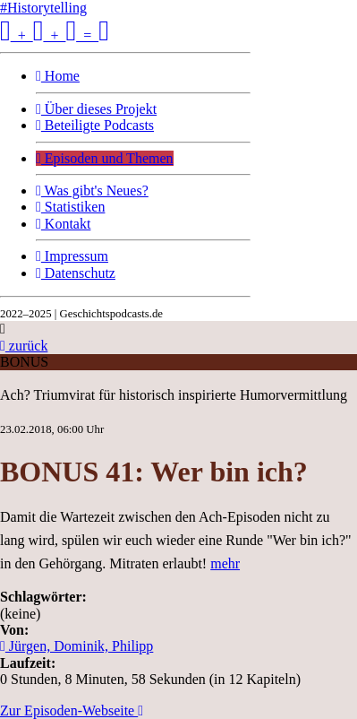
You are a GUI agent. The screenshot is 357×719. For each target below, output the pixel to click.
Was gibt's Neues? (92, 190)
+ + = (54, 35)
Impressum (72, 256)
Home (58, 75)
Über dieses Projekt (96, 109)
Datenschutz (75, 273)
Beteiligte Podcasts (95, 125)
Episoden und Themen (105, 158)
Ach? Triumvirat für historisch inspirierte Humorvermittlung (173, 395)
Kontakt (63, 223)
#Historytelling (43, 7)
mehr (225, 563)
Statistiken (70, 206)
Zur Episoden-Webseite (71, 710)
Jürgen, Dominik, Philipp (76, 646)
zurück (23, 345)
